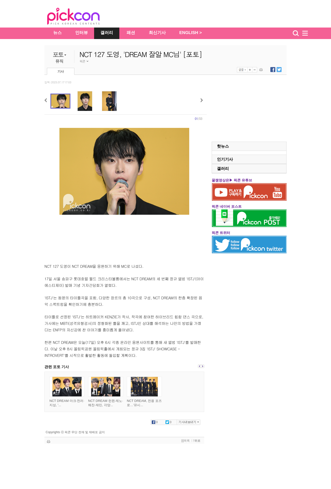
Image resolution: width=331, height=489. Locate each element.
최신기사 (157, 32)
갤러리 (106, 32)
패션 (131, 32)
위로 (196, 440)
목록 (185, 440)
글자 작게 (254, 69)
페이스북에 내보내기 (272, 69)
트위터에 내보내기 (279, 69)
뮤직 (59, 61)
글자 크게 (249, 69)
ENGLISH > (190, 32)
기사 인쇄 (261, 69)
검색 (296, 33)
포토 (58, 54)
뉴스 (57, 32)
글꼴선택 (242, 69)
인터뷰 (81, 32)
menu (307, 33)
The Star (81, 17)
